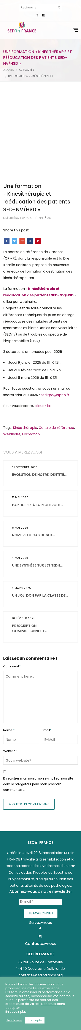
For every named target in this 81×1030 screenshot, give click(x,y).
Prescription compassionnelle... (30, 560)
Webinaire (12, 365)
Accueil (8, 69)
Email (46, 662)
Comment (12, 598)
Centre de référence (56, 359)
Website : (10, 683)
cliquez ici (43, 337)
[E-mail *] (40, 833)
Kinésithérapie (25, 359)
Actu (50, 150)
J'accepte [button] (35, 1020)
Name (9, 662)
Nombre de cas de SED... (33, 466)
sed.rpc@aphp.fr (55, 326)
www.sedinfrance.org (41, 913)
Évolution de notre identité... (39, 406)
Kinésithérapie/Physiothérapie (23, 150)
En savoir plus (16, 1012)
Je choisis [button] (14, 1020)
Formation (31, 365)
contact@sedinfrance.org (41, 906)
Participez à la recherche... (37, 436)
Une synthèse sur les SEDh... (37, 497)
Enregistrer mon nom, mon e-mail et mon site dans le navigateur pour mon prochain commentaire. (38, 716)
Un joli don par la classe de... (40, 527)
